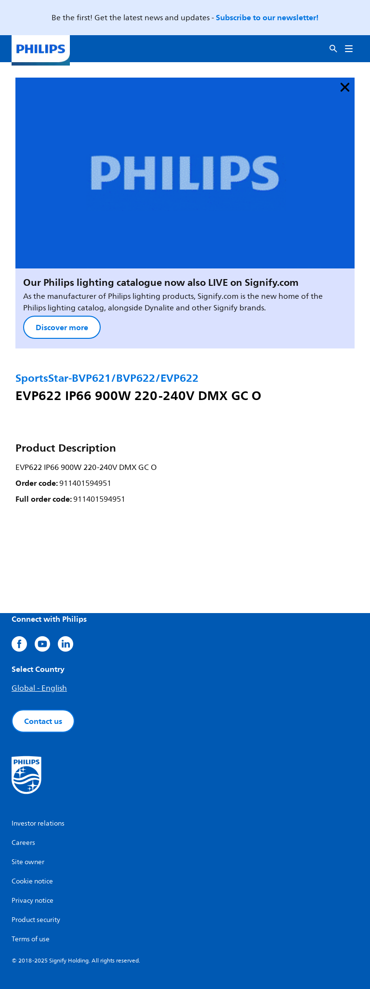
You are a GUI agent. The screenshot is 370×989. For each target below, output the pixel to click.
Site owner (28, 862)
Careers (23, 842)
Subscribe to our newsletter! (267, 17)
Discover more (62, 327)
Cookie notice (32, 881)
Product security (36, 919)
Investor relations (38, 823)
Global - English (39, 688)
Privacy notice (32, 900)
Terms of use (31, 939)
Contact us (43, 721)
